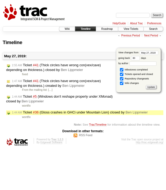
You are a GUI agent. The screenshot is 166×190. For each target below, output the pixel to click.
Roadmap (107, 28)
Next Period (151, 35)
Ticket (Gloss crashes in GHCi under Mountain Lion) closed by (80, 112)
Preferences (154, 23)
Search (153, 28)
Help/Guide (119, 23)
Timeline (85, 28)
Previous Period (130, 35)
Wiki (67, 28)
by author (137, 63)
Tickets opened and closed (136, 74)
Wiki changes (129, 83)
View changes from (138, 52)
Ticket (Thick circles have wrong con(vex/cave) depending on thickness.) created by (53, 83)
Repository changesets (134, 78)
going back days (132, 58)
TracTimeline (98, 124)
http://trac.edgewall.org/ (149, 142)
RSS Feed (85, 135)
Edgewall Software (51, 142)
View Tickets (131, 28)
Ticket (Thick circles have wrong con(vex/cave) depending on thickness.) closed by (53, 67)
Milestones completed (134, 70)
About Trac (136, 23)
